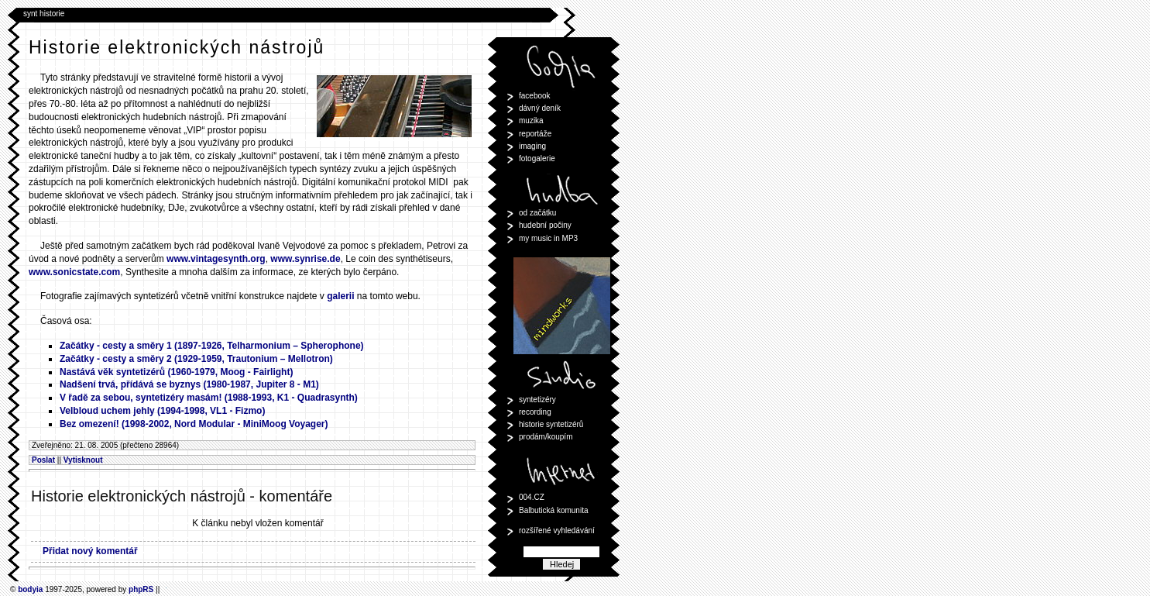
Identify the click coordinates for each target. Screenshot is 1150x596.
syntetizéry (537, 399)
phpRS (141, 589)
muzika (531, 120)
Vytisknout (83, 460)
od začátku (537, 212)
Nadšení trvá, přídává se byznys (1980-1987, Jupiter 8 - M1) (189, 384)
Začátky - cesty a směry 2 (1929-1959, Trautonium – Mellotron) (196, 358)
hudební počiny (545, 225)
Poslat (43, 460)
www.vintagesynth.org (216, 258)
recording (535, 412)
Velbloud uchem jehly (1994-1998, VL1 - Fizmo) (162, 410)
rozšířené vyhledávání (557, 530)
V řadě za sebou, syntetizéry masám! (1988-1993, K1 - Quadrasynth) (209, 397)
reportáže (535, 133)
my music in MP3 (548, 238)
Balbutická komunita (554, 510)
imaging (532, 146)
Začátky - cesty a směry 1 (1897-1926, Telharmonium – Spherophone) (212, 345)
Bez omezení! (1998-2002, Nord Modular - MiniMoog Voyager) (194, 424)
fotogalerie (537, 158)
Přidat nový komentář (90, 551)
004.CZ (531, 497)
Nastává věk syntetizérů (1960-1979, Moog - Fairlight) (176, 372)
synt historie (43, 13)
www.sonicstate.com (74, 272)
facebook (535, 95)
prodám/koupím (545, 436)
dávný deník (540, 108)
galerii (340, 296)
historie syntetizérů (551, 424)
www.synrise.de (305, 258)
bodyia (30, 589)
